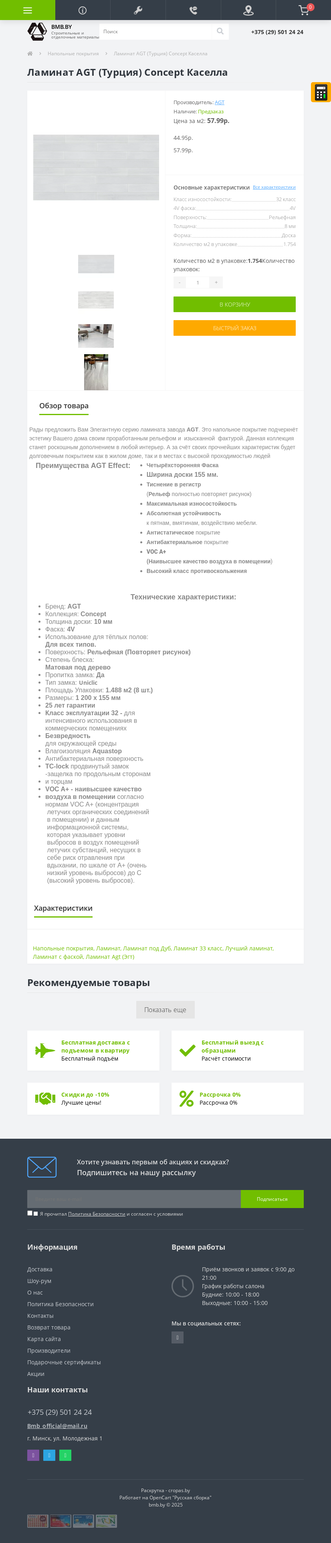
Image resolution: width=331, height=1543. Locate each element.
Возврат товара (49, 1327)
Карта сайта (44, 1339)
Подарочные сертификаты (64, 1362)
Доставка (39, 1269)
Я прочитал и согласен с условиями (111, 1213)
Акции (35, 1374)
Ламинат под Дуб (147, 948)
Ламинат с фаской (58, 956)
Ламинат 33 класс (198, 948)
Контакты (40, 1315)
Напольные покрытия (73, 53)
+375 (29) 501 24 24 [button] (60, 1412)
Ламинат (108, 948)
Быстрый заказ (234, 328)
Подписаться (272, 1199)
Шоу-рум (39, 1281)
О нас (35, 1292)
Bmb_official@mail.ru (57, 1426)
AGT (219, 102)
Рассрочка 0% (220, 1094)
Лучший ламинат (248, 948)
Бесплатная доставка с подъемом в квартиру (95, 1046)
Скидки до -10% (85, 1094)
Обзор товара (64, 405)
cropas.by (179, 1490)
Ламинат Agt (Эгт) (110, 956)
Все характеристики (274, 187)
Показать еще (165, 1009)
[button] (138, 10)
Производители (49, 1350)
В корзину (235, 304)
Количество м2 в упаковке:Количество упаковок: (234, 265)
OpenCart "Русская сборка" (180, 1497)
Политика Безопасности (96, 1213)
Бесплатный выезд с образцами (233, 1046)
